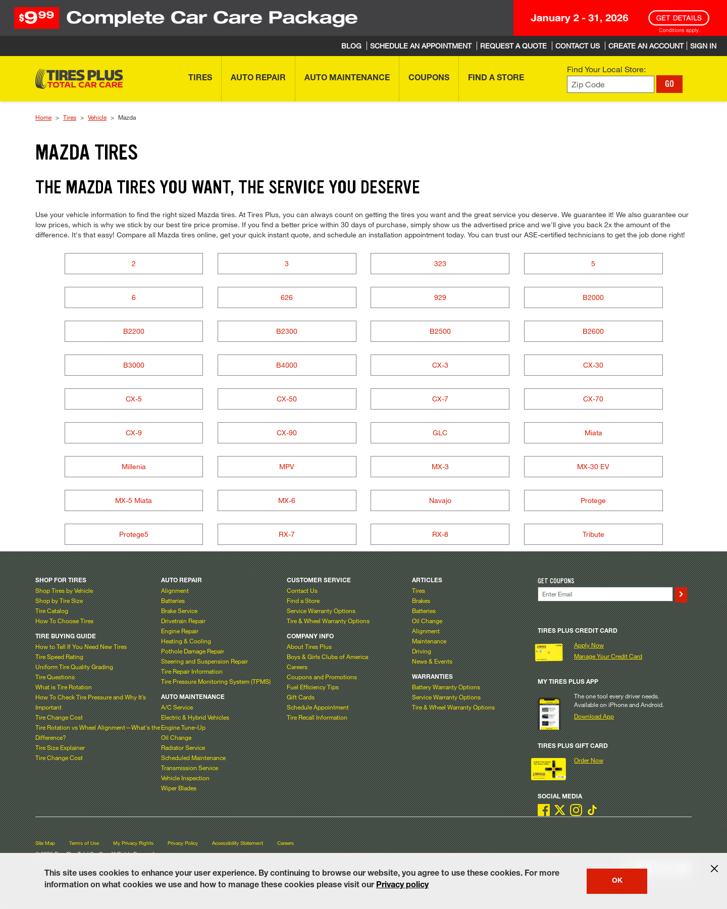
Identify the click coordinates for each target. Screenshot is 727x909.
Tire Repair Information (192, 671)
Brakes (421, 600)
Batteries (173, 600)
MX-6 (286, 500)
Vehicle (97, 117)
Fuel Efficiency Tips (313, 687)
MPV (286, 466)
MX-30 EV (593, 466)
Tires (69, 117)
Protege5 (133, 534)
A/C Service (177, 707)
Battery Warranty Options (446, 687)
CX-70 (593, 398)
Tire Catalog (51, 611)
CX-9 (134, 432)
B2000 (593, 297)
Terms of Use (84, 843)
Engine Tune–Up (183, 727)
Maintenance (429, 641)
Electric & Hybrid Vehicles (195, 717)
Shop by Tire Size (59, 600)
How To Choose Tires (64, 621)
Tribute (593, 534)
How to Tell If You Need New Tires (81, 646)
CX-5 (134, 398)
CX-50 (287, 398)
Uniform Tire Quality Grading (74, 667)
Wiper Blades (178, 788)
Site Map (45, 843)
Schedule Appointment (318, 707)
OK (617, 881)
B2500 (440, 331)
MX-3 (440, 466)
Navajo (440, 500)
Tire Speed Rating (59, 656)
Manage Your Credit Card (608, 656)
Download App (594, 716)
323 (440, 263)
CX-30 (593, 365)
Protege (593, 500)
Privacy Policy (183, 843)
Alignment (175, 590)
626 (287, 297)
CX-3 (440, 365)
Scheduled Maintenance (193, 757)
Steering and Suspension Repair (204, 661)
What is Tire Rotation (63, 687)
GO (669, 84)
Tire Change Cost (59, 717)
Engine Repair (179, 631)
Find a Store (303, 600)
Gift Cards (301, 697)
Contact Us (302, 590)
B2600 (593, 331)
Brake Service (179, 611)
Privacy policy (402, 886)
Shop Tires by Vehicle (64, 590)
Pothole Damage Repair (192, 651)
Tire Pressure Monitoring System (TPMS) (216, 681)
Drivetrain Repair (183, 621)
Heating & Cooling (186, 641)
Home (43, 117)
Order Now (588, 760)
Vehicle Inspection (185, 778)
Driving (421, 651)
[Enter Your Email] (605, 594)
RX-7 (287, 534)
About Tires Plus (309, 646)
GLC (440, 432)
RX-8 (440, 534)
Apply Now (589, 645)
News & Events (432, 661)
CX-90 (287, 432)
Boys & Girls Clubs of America (327, 656)
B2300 (286, 331)
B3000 (133, 365)
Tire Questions (55, 677)
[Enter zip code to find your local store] (610, 84)
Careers (297, 667)
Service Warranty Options (321, 611)
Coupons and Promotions (322, 677)
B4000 (286, 365)
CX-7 (440, 398)
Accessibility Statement (237, 843)
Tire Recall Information (317, 717)
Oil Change (176, 737)
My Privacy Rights (133, 843)
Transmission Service (189, 768)
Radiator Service (183, 747)
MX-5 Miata (133, 500)
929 (440, 297)
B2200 (133, 331)
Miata (593, 432)
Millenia (134, 466)
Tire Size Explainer (60, 747)
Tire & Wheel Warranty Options (328, 621)
